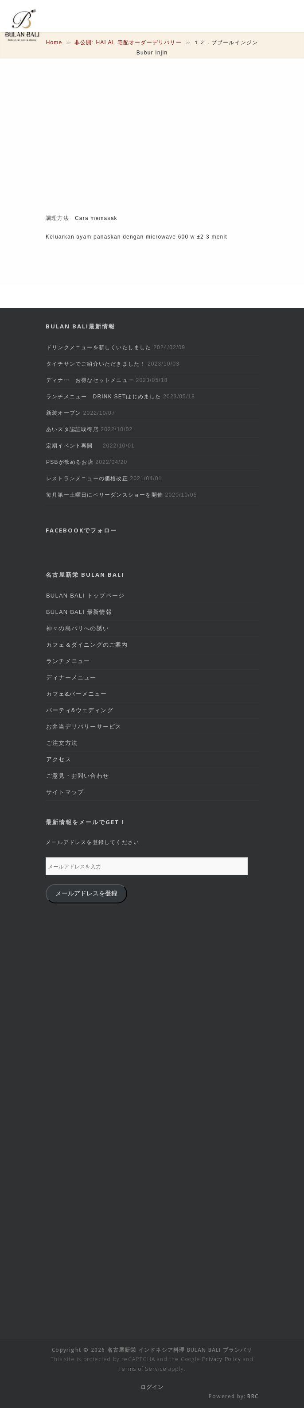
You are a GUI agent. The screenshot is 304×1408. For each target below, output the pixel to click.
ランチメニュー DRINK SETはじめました (103, 396)
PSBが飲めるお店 (70, 462)
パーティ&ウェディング (79, 710)
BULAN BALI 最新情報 (79, 612)
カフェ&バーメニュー (76, 693)
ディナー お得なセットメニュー (90, 380)
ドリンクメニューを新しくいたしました (99, 347)
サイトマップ (65, 792)
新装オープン (63, 413)
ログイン (152, 1387)
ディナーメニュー (71, 677)
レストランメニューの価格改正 (87, 478)
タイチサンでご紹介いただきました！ (95, 364)
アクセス (58, 759)
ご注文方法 (62, 743)
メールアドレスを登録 (86, 893)
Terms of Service (142, 1369)
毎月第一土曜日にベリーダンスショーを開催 (104, 495)
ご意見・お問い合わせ (77, 775)
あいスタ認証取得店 (72, 429)
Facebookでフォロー (81, 530)
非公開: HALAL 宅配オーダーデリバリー (128, 42)
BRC (252, 1396)
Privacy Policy (221, 1359)
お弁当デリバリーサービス (83, 726)
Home (54, 42)
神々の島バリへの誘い (77, 628)
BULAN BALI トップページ (85, 595)
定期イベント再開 (73, 446)
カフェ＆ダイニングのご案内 (87, 644)
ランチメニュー (68, 661)
